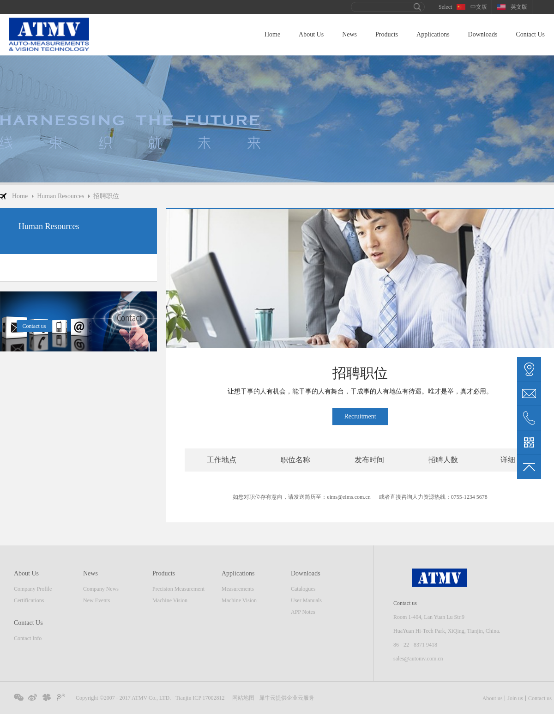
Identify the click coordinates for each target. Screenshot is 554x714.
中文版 (478, 7)
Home (272, 34)
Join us (515, 698)
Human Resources (60, 196)
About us (492, 698)
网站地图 (241, 698)
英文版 (519, 7)
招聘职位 (106, 196)
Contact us (540, 698)
